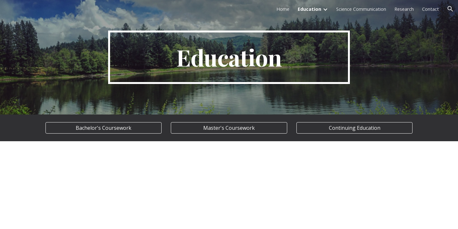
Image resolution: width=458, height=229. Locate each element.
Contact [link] (430, 9)
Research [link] (404, 9)
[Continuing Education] (354, 127)
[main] (229, 57)
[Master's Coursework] (229, 127)
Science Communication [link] (361, 9)
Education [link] (309, 9)
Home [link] (282, 9)
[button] (450, 9)
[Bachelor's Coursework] (103, 127)
